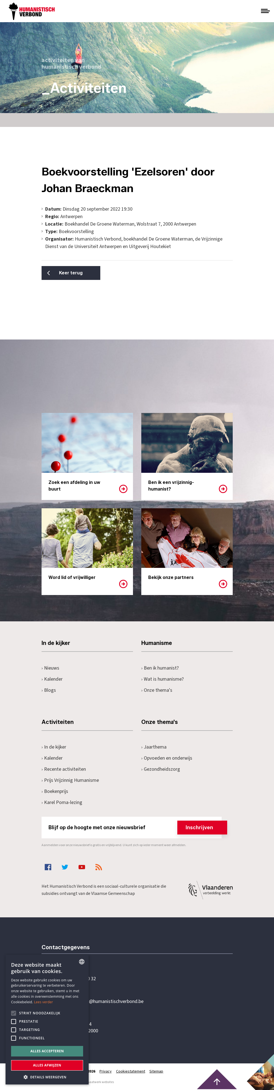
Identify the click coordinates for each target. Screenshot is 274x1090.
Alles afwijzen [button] (47, 1065)
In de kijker (54, 747)
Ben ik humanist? (160, 668)
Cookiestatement (130, 1071)
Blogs (49, 690)
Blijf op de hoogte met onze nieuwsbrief (135, 827)
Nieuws (51, 668)
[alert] (47, 1019)
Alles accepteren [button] (47, 1051)
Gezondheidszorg (160, 769)
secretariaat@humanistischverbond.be (104, 1001)
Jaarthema (154, 747)
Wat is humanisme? (162, 679)
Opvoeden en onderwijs (167, 758)
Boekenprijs (55, 791)
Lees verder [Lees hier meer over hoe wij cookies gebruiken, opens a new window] (43, 1002)
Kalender (52, 679)
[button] (47, 1076)
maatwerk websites (100, 1082)
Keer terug (69, 272)
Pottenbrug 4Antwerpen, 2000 (81, 1027)
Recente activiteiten (64, 769)
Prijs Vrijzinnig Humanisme (70, 780)
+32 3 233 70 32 (80, 979)
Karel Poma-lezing (62, 802)
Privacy (106, 1071)
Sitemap (157, 1071)
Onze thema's (157, 690)
